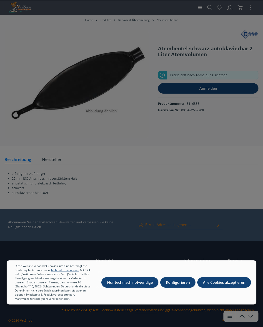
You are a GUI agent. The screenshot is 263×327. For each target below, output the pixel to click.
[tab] (18, 159)
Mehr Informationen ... (65, 275)
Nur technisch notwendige (130, 287)
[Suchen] (209, 7)
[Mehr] (250, 7)
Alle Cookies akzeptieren (224, 287)
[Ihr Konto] (229, 7)
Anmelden (208, 88)
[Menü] (199, 7)
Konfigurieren (178, 287)
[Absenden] (218, 225)
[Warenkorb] (240, 7)
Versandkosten (146, 310)
